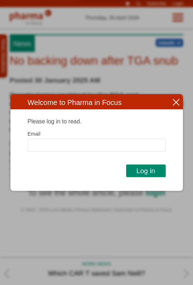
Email (34, 134)
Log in (145, 171)
